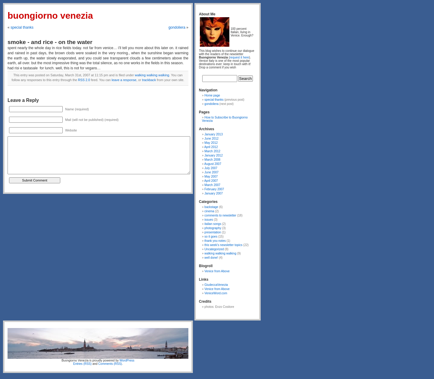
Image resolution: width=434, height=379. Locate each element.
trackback (149, 80)
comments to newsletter (220, 215)
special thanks (22, 27)
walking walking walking (152, 75)
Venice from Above (216, 271)
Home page (212, 95)
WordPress (127, 360)
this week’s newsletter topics (223, 245)
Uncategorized (214, 249)
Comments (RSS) (110, 363)
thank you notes (215, 240)
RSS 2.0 (84, 80)
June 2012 (211, 138)
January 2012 (213, 155)
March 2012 (212, 151)
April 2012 (211, 147)
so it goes (210, 236)
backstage (211, 207)
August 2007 (212, 164)
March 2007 (212, 185)
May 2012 (211, 142)
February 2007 (214, 189)
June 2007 (211, 172)
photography (212, 228)
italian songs (212, 224)
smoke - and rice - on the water (50, 42)
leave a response (124, 80)
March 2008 (212, 159)
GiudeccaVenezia (216, 284)
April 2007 (211, 180)
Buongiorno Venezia (50, 16)
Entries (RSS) (82, 363)
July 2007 (210, 168)
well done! (211, 257)
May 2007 (211, 176)
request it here (239, 57)
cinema (209, 211)
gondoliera (176, 27)
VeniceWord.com (215, 293)
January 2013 (213, 134)
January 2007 (213, 193)
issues (208, 219)
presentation (212, 232)
